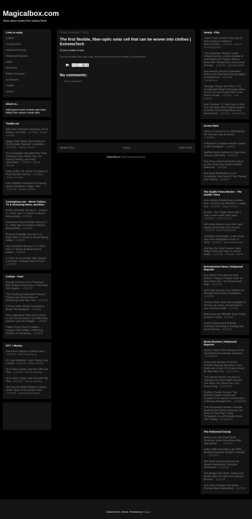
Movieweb (11, 67)
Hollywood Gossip (16, 50)
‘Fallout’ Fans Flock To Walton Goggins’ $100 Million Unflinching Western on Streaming (24, 330)
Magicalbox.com (31, 13)
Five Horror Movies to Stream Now (25, 351)
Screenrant (12, 79)
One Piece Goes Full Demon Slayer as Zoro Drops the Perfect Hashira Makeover (224, 164)
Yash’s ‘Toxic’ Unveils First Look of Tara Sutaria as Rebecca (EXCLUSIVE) (223, 41)
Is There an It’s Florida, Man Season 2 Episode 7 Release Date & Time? (26, 260)
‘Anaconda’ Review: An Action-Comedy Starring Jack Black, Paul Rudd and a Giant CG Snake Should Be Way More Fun (224, 367)
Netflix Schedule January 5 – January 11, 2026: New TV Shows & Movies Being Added (27, 213)
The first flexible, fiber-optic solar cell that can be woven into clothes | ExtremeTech (102, 56)
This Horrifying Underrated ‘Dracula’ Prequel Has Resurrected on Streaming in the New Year (26, 297)
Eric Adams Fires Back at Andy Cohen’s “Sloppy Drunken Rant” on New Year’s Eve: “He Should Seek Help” (223, 280)
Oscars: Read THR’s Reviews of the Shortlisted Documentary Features (224, 352)
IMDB (9, 61)
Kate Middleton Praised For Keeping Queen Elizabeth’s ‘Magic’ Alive (26, 185)
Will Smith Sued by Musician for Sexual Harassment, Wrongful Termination (221, 464)
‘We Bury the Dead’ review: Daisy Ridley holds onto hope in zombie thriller (222, 251)
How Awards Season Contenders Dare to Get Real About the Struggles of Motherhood (224, 74)
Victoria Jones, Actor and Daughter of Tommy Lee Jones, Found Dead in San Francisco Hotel (225, 305)
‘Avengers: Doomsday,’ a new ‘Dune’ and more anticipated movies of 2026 (224, 239)
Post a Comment (73, 81)
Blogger (146, 512)
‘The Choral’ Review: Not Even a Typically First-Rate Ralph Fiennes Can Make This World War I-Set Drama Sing (223, 381)
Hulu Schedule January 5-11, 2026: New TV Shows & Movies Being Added (25, 249)
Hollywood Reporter (17, 55)
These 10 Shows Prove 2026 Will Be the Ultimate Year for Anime (224, 133)
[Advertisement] (126, 113)
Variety (10, 91)
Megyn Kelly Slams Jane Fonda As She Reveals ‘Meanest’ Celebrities (25, 143)
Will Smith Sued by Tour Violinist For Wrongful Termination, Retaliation (224, 292)
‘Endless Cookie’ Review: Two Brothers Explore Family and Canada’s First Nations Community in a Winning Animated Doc (224, 397)
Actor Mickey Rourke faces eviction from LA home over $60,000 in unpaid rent (225, 203)
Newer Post (67, 147)
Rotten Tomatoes (15, 73)
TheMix (10, 85)
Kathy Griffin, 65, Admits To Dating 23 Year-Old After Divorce (27, 173)
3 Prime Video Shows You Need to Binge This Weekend (25, 308)
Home (126, 147)
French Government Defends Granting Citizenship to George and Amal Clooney (223, 326)
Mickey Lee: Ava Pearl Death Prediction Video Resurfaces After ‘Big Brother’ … (222, 440)
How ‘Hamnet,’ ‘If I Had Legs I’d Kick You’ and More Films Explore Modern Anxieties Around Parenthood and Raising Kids (224, 109)
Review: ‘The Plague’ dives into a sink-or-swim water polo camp (222, 214)
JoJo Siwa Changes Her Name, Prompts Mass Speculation (221, 487)
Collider (10, 38)
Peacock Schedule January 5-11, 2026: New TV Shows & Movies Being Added (27, 237)
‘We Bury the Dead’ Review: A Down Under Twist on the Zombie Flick (26, 388)
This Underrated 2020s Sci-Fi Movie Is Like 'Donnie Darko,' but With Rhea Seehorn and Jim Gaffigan (27, 318)
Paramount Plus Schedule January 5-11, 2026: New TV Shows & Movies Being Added (27, 225)
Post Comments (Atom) (133, 157)
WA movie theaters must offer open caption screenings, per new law (223, 226)
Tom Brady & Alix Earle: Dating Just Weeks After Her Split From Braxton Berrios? (224, 476)
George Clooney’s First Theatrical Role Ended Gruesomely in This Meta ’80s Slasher (27, 285)
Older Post (185, 147)
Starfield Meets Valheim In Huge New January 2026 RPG (225, 154)
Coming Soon (13, 44)
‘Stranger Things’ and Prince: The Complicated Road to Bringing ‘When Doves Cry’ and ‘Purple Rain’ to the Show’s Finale (224, 91)
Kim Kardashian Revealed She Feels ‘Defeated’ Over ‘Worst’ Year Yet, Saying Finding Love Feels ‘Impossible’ (26, 158)
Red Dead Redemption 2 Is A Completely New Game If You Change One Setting (225, 176)
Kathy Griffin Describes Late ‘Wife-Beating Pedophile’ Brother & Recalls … (224, 452)
